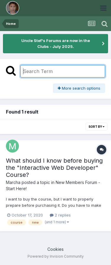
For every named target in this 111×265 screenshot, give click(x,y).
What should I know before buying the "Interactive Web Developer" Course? (54, 167)
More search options (79, 88)
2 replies (60, 215)
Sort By (96, 126)
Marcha (13, 182)
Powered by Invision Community (56, 256)
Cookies (55, 249)
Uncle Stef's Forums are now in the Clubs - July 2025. (55, 43)
